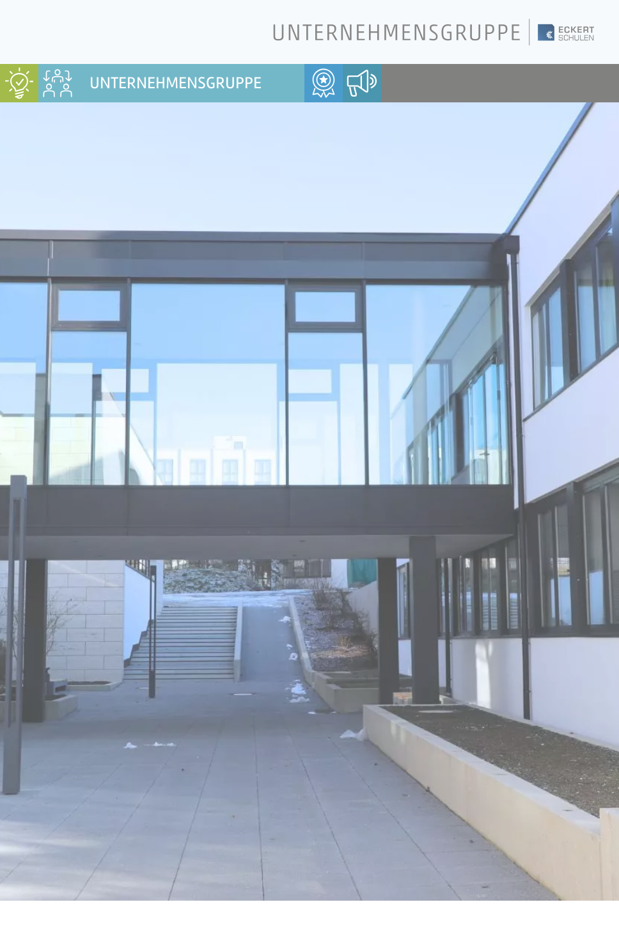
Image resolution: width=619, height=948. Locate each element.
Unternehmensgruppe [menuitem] (176, 83)
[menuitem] (19, 83)
